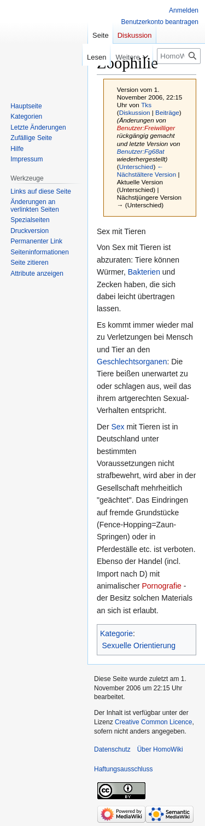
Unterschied (136, 166)
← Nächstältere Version (146, 170)
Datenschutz (112, 749)
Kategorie (116, 633)
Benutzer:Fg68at (141, 151)
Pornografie (161, 585)
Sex (117, 426)
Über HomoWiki (160, 749)
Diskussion (134, 112)
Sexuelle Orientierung (139, 645)
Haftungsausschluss (123, 769)
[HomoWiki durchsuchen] (179, 56)
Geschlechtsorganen (132, 361)
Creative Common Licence (153, 722)
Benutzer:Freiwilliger (146, 127)
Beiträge (167, 112)
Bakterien (144, 271)
